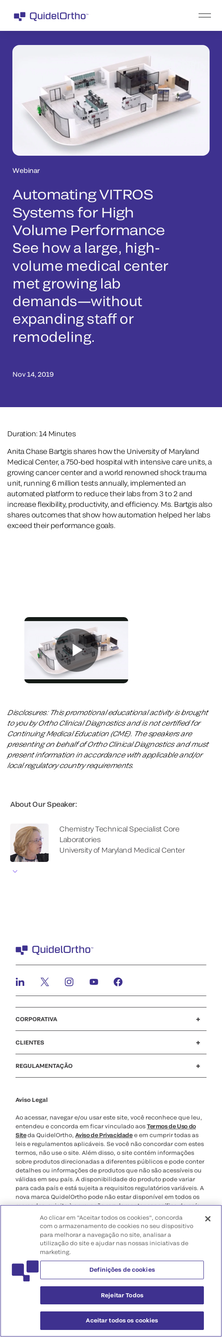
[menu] (165, 15)
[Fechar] (208, 1218)
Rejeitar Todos (122, 1295)
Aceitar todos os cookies (122, 1320)
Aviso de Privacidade (103, 1135)
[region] (111, 1271)
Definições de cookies (122, 1269)
